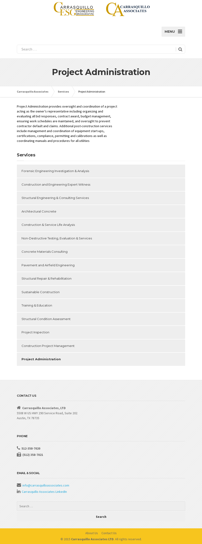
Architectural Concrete (39, 211)
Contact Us (109, 533)
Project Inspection (35, 332)
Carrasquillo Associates (32, 91)
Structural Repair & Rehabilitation (47, 278)
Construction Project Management (48, 346)
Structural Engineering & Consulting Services (55, 198)
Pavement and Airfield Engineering (48, 265)
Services (63, 91)
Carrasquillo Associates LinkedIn (44, 492)
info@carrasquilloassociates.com (45, 485)
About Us (91, 533)
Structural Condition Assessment (46, 319)
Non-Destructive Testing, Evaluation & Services (57, 238)
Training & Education (37, 305)
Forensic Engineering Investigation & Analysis (55, 171)
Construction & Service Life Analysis (48, 225)
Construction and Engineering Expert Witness (56, 184)
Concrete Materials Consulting (45, 251)
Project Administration (41, 359)
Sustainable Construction (41, 292)
